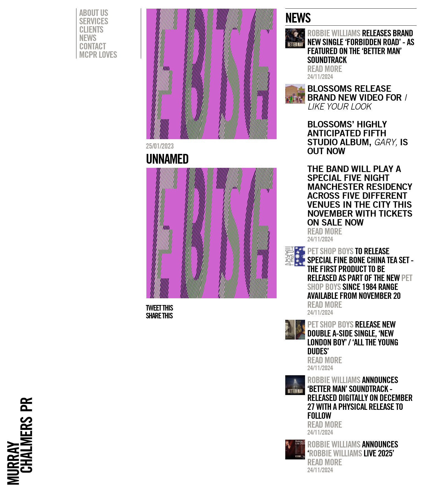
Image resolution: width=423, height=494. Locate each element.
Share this (159, 315)
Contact (92, 46)
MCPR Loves (98, 54)
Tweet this (159, 308)
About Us (93, 12)
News (87, 37)
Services (93, 20)
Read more (324, 68)
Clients (91, 29)
